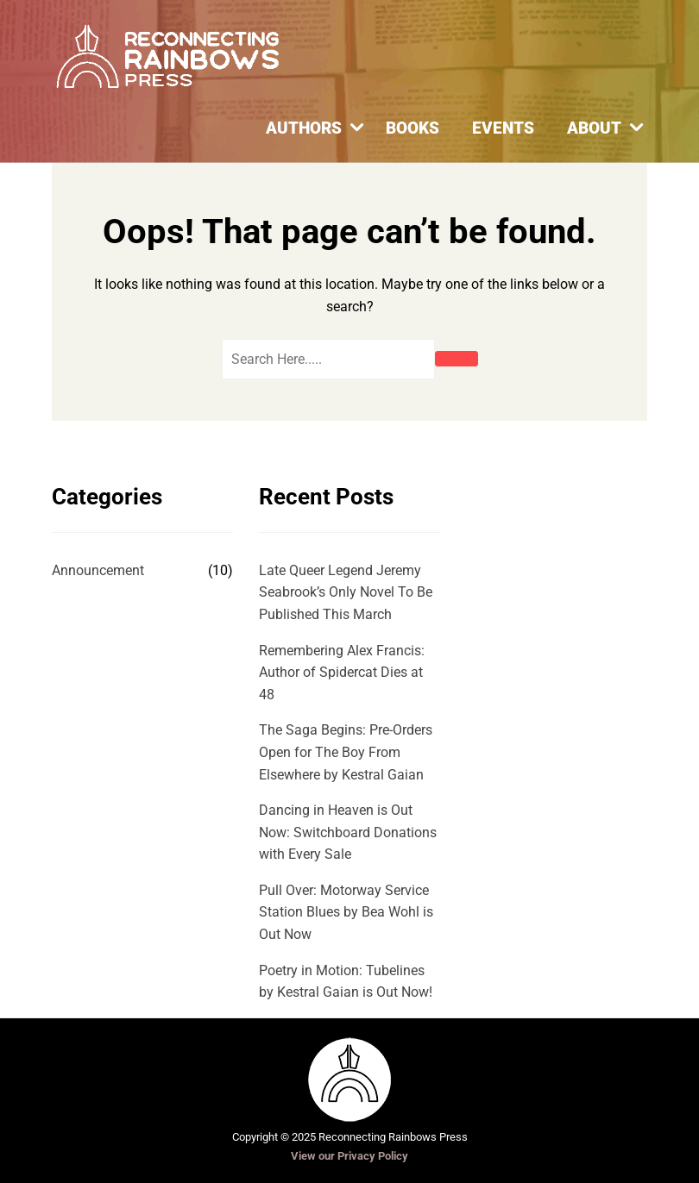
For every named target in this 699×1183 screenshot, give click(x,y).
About (594, 128)
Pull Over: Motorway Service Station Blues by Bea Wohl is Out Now (346, 912)
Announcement (98, 570)
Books (412, 128)
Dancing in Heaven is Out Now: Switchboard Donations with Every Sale (348, 832)
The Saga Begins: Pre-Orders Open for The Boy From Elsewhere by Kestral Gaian (345, 752)
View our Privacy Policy (349, 1155)
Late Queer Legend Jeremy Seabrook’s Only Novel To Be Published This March (345, 592)
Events (503, 128)
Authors (304, 128)
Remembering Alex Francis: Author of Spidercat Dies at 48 (342, 672)
